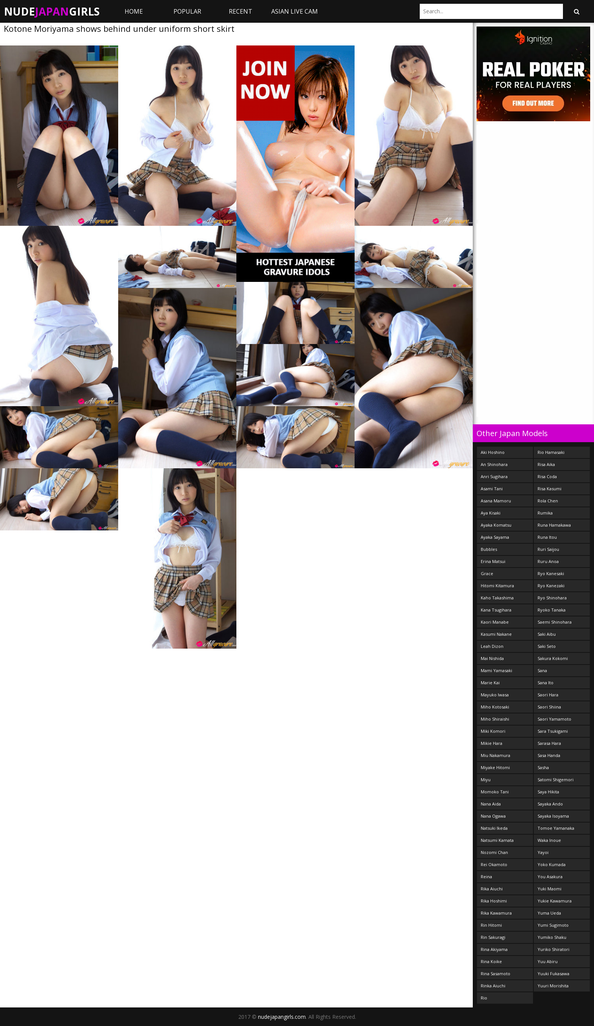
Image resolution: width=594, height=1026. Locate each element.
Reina (486, 876)
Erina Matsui (493, 561)
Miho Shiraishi (495, 719)
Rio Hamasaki (551, 452)
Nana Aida (491, 804)
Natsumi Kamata (497, 840)
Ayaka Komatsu (496, 525)
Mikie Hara (491, 743)
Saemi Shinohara (555, 622)
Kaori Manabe (495, 622)
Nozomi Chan (494, 852)
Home (134, 11)
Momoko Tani (495, 792)
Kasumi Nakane (496, 634)
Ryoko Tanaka (552, 610)
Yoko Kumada (552, 864)
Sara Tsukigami (553, 731)
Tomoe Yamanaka (556, 828)
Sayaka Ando (550, 804)
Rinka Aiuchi (493, 985)
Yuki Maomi (549, 888)
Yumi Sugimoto (553, 925)
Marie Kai (490, 682)
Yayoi (543, 852)
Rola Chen (548, 501)
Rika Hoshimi (494, 901)
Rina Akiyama (494, 949)
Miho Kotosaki (495, 707)
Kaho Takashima (497, 598)
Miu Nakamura (495, 755)
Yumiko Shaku (552, 937)
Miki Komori (493, 731)
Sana (542, 670)
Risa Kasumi (549, 488)
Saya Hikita (548, 792)
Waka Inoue (549, 840)
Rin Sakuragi (493, 937)
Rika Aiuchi (492, 888)
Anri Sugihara (494, 476)
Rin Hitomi (491, 925)
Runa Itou (547, 537)
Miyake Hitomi (495, 767)
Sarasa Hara (549, 743)
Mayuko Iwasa (495, 695)
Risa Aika (546, 464)
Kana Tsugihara (496, 610)
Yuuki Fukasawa (553, 973)
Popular (187, 11)
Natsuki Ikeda (494, 828)
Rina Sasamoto (495, 973)
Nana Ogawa (493, 816)
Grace (487, 573)
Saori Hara (548, 695)
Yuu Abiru (548, 961)
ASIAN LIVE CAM (294, 11)
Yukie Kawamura (555, 901)
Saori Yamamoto (554, 719)
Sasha (543, 767)
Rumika (545, 513)
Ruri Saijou (548, 549)
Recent (240, 11)
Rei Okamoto (494, 864)
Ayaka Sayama (495, 537)
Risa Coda (547, 476)
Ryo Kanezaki (551, 585)
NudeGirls (52, 11)
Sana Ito (545, 682)
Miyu (486, 779)
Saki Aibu (547, 634)
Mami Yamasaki (496, 670)
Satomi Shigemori (556, 779)
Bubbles (489, 549)
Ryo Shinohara (552, 598)
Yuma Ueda (549, 913)
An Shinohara (494, 464)
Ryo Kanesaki (551, 573)
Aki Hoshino (493, 452)
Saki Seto (547, 646)
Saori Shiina (549, 707)
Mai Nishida (492, 658)
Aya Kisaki (490, 513)
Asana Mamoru (496, 501)
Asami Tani (492, 488)
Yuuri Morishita (553, 985)
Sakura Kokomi (553, 658)
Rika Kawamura (496, 913)
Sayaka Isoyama (553, 816)
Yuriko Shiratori (553, 949)
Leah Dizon (492, 646)
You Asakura (550, 876)
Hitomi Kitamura (497, 585)
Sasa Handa (549, 755)
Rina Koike (491, 961)
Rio (484, 998)
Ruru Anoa (548, 561)
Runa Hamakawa (554, 525)
